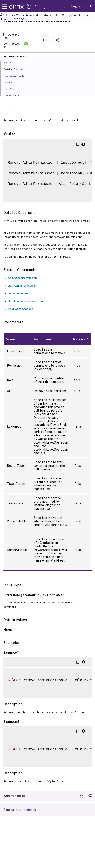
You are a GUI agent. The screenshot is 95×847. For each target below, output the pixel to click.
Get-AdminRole (18, 293)
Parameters (12, 82)
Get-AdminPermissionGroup (26, 301)
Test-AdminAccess (20, 308)
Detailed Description (17, 68)
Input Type (12, 88)
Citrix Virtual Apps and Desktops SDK (33, 15)
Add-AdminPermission (22, 277)
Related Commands (16, 75)
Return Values (14, 95)
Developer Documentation (36, 7)
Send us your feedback (19, 810)
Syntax (10, 62)
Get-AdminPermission (22, 285)
